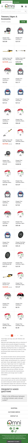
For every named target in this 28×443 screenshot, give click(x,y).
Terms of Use (5, 438)
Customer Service (14, 412)
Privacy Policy (11, 438)
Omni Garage (16, 2)
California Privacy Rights (20, 438)
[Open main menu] (2, 7)
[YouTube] (17, 428)
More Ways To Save (14, 441)
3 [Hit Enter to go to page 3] (17, 335)
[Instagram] (14, 428)
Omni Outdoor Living (7, 2)
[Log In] (26, 6)
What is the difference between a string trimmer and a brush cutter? (13, 398)
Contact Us (14, 416)
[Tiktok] (16, 431)
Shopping (14, 408)
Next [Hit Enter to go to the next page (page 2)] (22, 335)
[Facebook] (11, 428)
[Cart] (22, 6)
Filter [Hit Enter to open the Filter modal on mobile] (23, 21)
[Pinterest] (12, 431)
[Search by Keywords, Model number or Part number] (13, 11)
